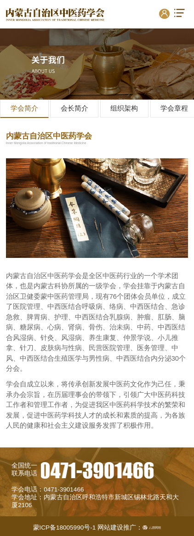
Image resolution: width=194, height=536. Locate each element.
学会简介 (24, 108)
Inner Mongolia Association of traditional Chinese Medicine (46, 143)
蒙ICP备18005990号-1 (64, 527)
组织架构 (124, 108)
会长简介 (74, 108)
